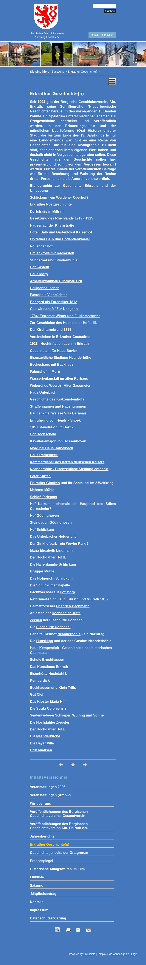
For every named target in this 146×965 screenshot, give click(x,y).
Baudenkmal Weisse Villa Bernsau (58, 413)
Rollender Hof (41, 246)
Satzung (36, 885)
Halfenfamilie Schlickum (56, 564)
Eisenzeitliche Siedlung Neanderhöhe (60, 357)
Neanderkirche (48, 736)
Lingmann (64, 550)
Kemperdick (40, 680)
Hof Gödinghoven (44, 515)
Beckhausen (40, 687)
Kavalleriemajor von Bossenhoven (58, 441)
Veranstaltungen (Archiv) (50, 795)
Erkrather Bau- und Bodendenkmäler (60, 239)
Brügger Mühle (42, 571)
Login (134, 954)
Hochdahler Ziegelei (52, 722)
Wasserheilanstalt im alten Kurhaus (59, 378)
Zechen (36, 620)
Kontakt (94, 34)
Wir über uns (40, 803)
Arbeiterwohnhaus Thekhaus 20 (56, 281)
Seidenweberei (42, 715)
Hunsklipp (44, 641)
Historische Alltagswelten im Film (57, 869)
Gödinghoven (61, 522)
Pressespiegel (41, 861)
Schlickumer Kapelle (53, 585)
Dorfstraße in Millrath (47, 211)
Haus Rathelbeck (44, 455)
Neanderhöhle (69, 634)
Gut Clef (36, 694)
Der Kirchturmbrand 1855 (50, 329)
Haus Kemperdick (44, 648)
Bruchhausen (41, 750)
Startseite (57, 71)
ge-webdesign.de (119, 954)
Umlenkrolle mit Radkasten (52, 253)
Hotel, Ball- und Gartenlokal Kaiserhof (61, 232)
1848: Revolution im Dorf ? (52, 427)
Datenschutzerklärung (48, 918)
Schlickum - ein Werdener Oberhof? (59, 197)
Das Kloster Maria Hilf (47, 701)
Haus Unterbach (43, 392)
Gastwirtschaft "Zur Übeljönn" (54, 309)
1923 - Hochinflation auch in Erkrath (59, 343)
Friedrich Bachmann (73, 606)
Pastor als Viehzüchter (48, 295)
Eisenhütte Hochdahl (53, 627)
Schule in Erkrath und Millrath (74, 599)
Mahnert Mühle (42, 490)
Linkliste (37, 877)
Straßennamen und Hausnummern (58, 406)
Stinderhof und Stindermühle (53, 260)
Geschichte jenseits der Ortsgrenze (59, 853)
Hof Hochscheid (43, 434)
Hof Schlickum (42, 529)
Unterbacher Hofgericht (56, 536)
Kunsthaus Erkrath (52, 667)
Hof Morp (67, 592)
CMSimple (89, 954)
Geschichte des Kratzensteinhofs (57, 399)
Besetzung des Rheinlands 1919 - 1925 (61, 218)
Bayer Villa (45, 743)
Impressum (107, 34)
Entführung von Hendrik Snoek (55, 420)
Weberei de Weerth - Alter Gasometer (60, 385)
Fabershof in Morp (45, 371)
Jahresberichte (42, 836)
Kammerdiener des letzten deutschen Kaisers (67, 462)
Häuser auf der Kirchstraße (52, 225)
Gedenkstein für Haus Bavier (53, 351)
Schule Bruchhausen (47, 659)
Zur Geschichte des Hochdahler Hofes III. (63, 323)
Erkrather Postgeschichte (51, 204)
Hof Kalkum (40, 504)
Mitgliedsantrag (43, 894)
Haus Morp (39, 274)
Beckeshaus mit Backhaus (51, 364)
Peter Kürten (40, 476)
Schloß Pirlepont (43, 497)
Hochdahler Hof (50, 557)
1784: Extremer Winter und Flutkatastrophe (65, 316)
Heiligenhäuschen (44, 288)
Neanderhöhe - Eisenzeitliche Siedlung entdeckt (69, 469)
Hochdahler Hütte (66, 613)
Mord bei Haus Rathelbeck (51, 448)
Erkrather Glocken (45, 483)
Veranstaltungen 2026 (47, 787)
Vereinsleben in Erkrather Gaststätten (60, 337)
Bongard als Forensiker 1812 (53, 302)
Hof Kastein (39, 267)
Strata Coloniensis (51, 708)
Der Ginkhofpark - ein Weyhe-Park (57, 543)
